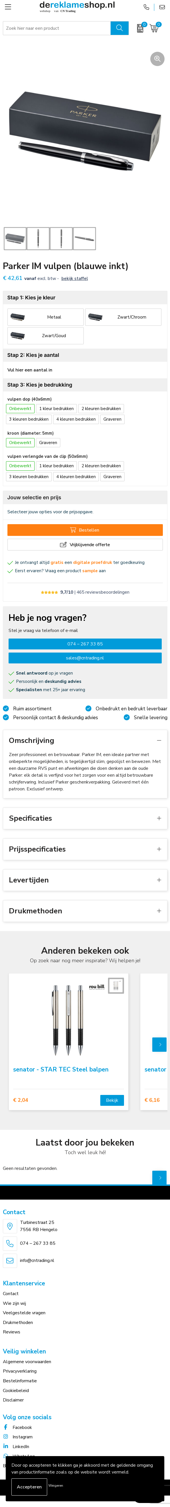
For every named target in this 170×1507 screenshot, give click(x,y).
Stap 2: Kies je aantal (33, 355)
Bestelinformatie (20, 1381)
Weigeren (55, 1485)
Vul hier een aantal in (29, 370)
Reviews (11, 1332)
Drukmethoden (18, 1322)
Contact (11, 1294)
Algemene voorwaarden (27, 1362)
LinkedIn (16, 1447)
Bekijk (112, 1100)
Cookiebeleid (16, 1390)
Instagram (18, 1437)
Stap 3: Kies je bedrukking (39, 385)
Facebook (17, 1427)
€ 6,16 (152, 1100)
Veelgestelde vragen (24, 1313)
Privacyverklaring (20, 1371)
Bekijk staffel (74, 278)
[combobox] (57, 28)
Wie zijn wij (14, 1303)
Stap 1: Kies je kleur (31, 298)
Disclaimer (13, 1400)
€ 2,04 (20, 1100)
